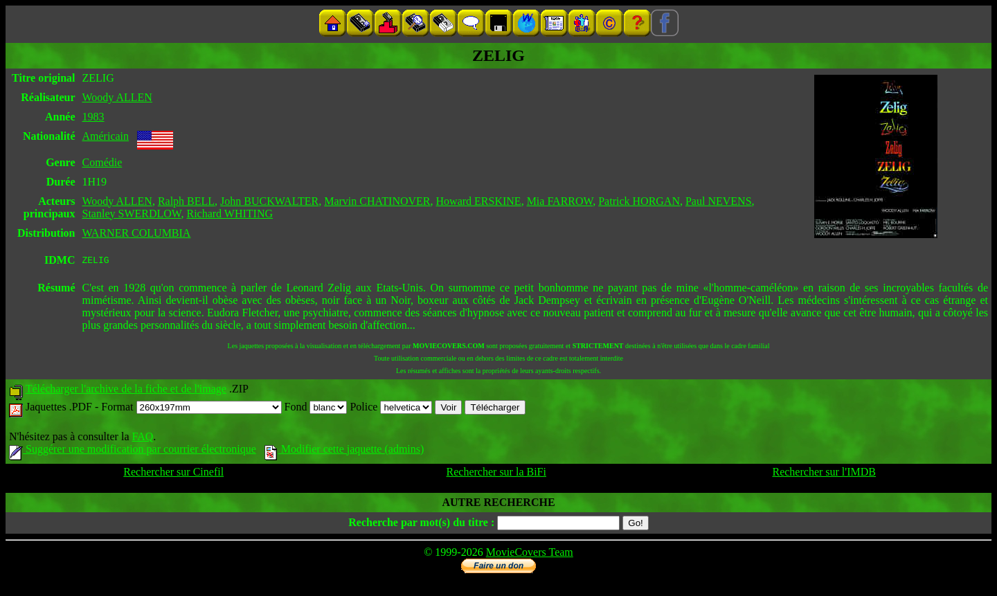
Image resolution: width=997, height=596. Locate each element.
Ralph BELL (186, 201)
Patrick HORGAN (639, 201)
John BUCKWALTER (269, 201)
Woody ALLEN (117, 97)
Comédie (102, 162)
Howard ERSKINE (478, 201)
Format (191, 409)
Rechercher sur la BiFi (496, 474)
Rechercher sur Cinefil (173, 474)
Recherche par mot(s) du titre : (421, 524)
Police (391, 409)
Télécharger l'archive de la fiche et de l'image (126, 391)
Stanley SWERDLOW (131, 213)
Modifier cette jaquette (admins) (344, 451)
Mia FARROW (560, 201)
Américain (105, 136)
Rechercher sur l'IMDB (824, 474)
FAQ (142, 438)
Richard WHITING (229, 213)
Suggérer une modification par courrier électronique (132, 451)
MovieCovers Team (529, 554)
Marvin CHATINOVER (377, 201)
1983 (93, 117)
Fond (316, 409)
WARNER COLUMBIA (136, 233)
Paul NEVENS (718, 201)
